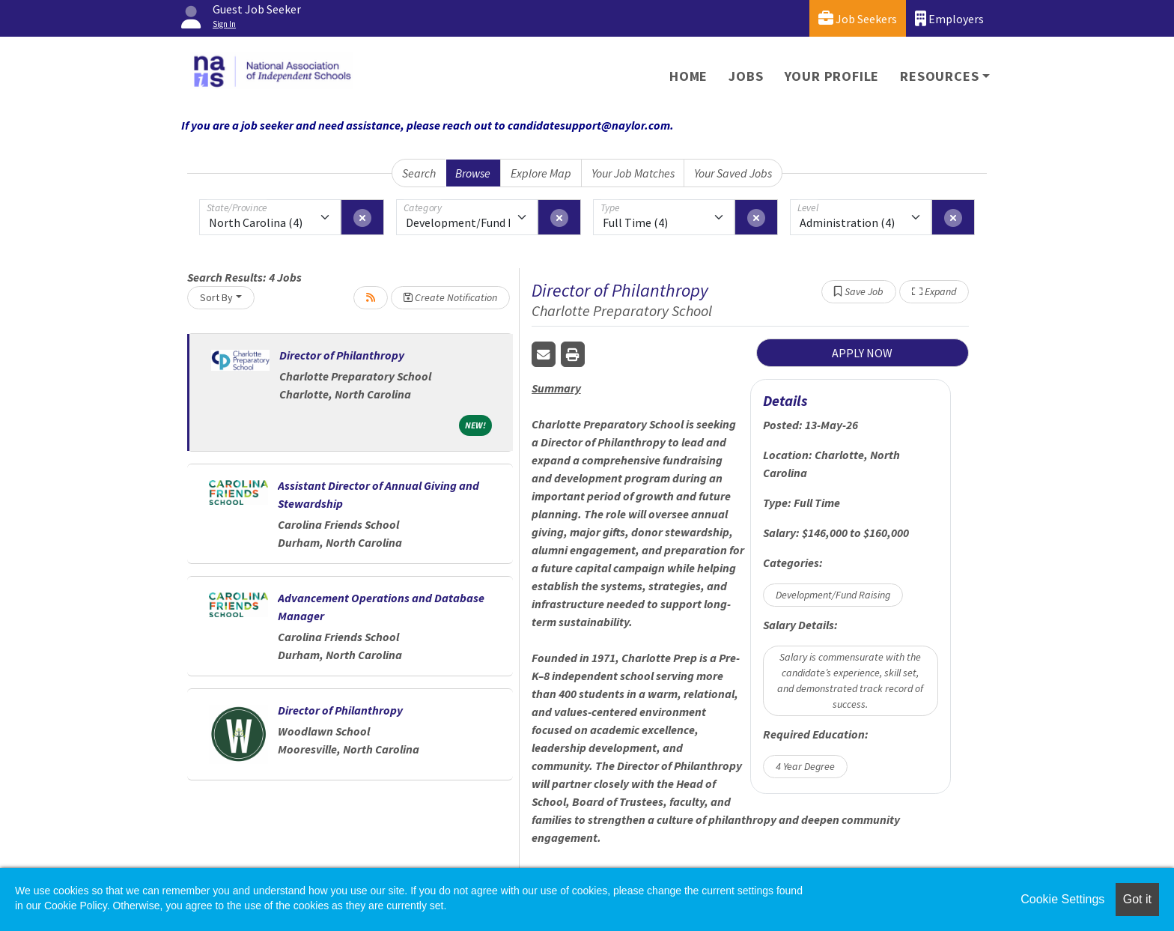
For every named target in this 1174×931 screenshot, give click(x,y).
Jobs (746, 76)
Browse (472, 173)
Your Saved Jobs (733, 173)
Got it (1137, 899)
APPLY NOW (862, 352)
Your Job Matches (633, 173)
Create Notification (450, 297)
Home (688, 76)
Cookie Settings (1062, 899)
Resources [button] (939, 76)
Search (419, 173)
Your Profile (832, 76)
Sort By (216, 297)
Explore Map (541, 173)
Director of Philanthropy (341, 355)
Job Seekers (857, 18)
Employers (949, 18)
